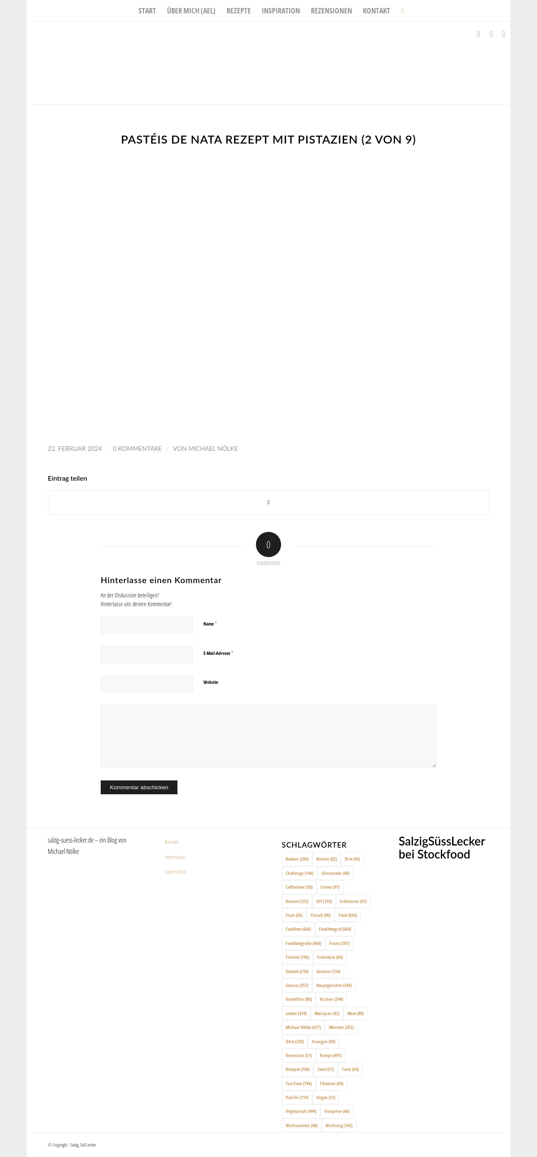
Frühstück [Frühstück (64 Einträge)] (330, 957)
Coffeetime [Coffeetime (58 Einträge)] (299, 887)
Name (210, 623)
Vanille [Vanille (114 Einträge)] (297, 1097)
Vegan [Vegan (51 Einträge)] (325, 1097)
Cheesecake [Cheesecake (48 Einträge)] (335, 873)
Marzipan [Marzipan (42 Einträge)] (327, 1013)
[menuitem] (147, 10)
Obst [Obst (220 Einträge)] (295, 1041)
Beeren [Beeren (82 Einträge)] (326, 859)
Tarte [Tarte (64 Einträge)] (350, 1069)
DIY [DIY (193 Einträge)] (324, 901)
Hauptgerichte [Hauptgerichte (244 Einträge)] (334, 985)
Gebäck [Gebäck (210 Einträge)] (297, 971)
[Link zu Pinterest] (504, 34)
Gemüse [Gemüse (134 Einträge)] (328, 971)
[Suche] (400, 10)
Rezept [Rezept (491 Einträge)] (330, 1055)
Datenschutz (176, 871)
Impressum (175, 857)
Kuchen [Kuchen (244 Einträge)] (331, 999)
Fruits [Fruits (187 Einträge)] (339, 943)
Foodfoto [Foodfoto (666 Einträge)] (298, 929)
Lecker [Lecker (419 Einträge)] (296, 1013)
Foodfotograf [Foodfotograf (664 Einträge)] (335, 929)
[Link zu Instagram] (491, 34)
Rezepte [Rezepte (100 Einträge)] (298, 1069)
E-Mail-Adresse (218, 653)
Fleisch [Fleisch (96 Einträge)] (320, 915)
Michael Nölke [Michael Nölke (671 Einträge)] (303, 1027)
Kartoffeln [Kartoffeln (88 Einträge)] (299, 999)
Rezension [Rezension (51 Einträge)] (299, 1055)
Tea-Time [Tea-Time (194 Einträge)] (299, 1083)
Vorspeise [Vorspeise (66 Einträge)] (336, 1111)
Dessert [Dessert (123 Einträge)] (297, 901)
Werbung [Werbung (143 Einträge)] (339, 1125)
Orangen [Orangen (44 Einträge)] (323, 1041)
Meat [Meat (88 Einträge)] (355, 1013)
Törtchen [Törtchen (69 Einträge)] (331, 1083)
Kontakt (171, 842)
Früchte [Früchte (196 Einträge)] (297, 957)
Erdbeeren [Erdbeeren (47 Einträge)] (353, 901)
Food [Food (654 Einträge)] (348, 915)
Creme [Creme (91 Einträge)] (330, 887)
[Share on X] (268, 502)
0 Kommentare (137, 448)
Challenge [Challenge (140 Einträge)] (299, 873)
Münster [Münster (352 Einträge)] (341, 1027)
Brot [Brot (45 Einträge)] (352, 859)
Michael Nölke (213, 448)
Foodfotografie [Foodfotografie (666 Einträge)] (303, 943)
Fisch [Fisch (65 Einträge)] (294, 915)
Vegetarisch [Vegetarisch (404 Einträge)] (301, 1111)
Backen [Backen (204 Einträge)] (297, 859)
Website (210, 682)
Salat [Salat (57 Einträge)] (326, 1069)
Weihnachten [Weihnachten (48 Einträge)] (302, 1125)
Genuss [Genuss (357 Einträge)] (297, 985)
